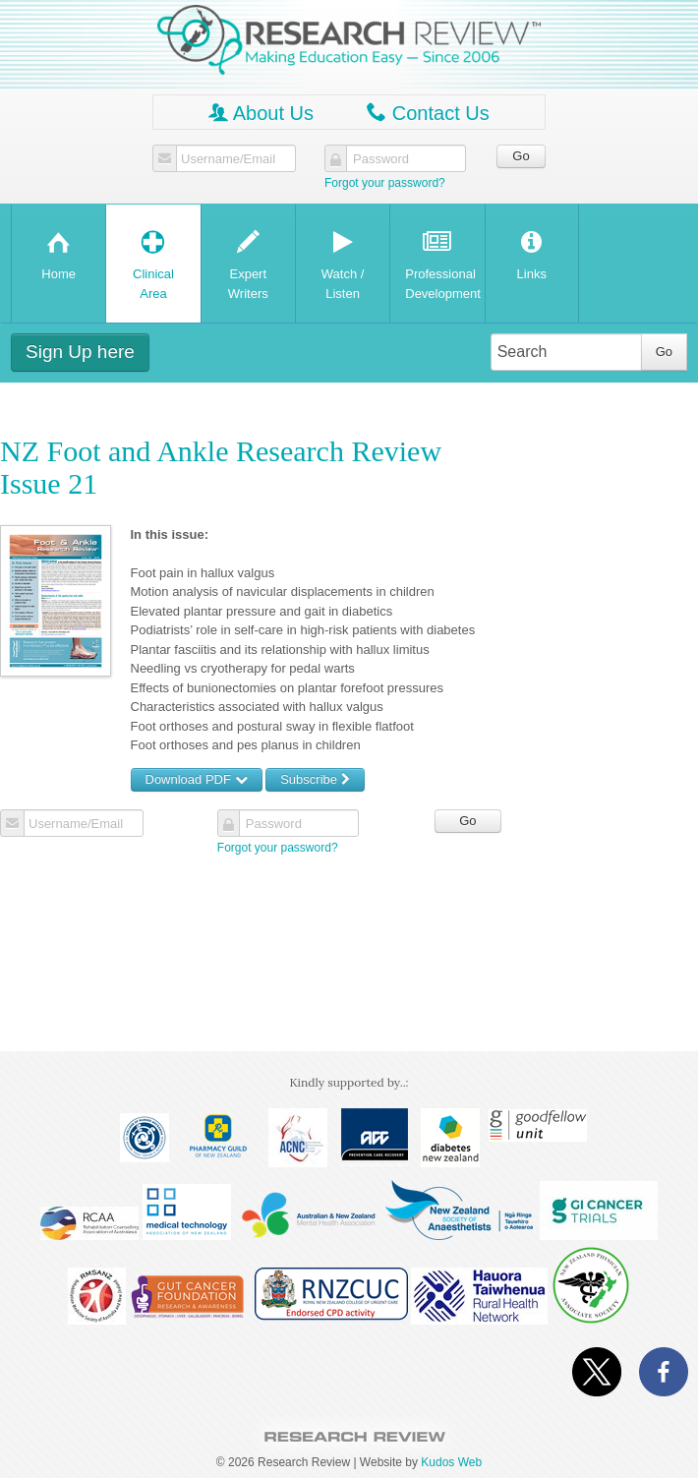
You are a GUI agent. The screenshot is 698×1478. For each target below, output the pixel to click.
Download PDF (196, 779)
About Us (261, 112)
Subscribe (314, 779)
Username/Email (228, 159)
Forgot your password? (384, 183)
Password (381, 159)
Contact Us (428, 112)
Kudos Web (451, 1462)
